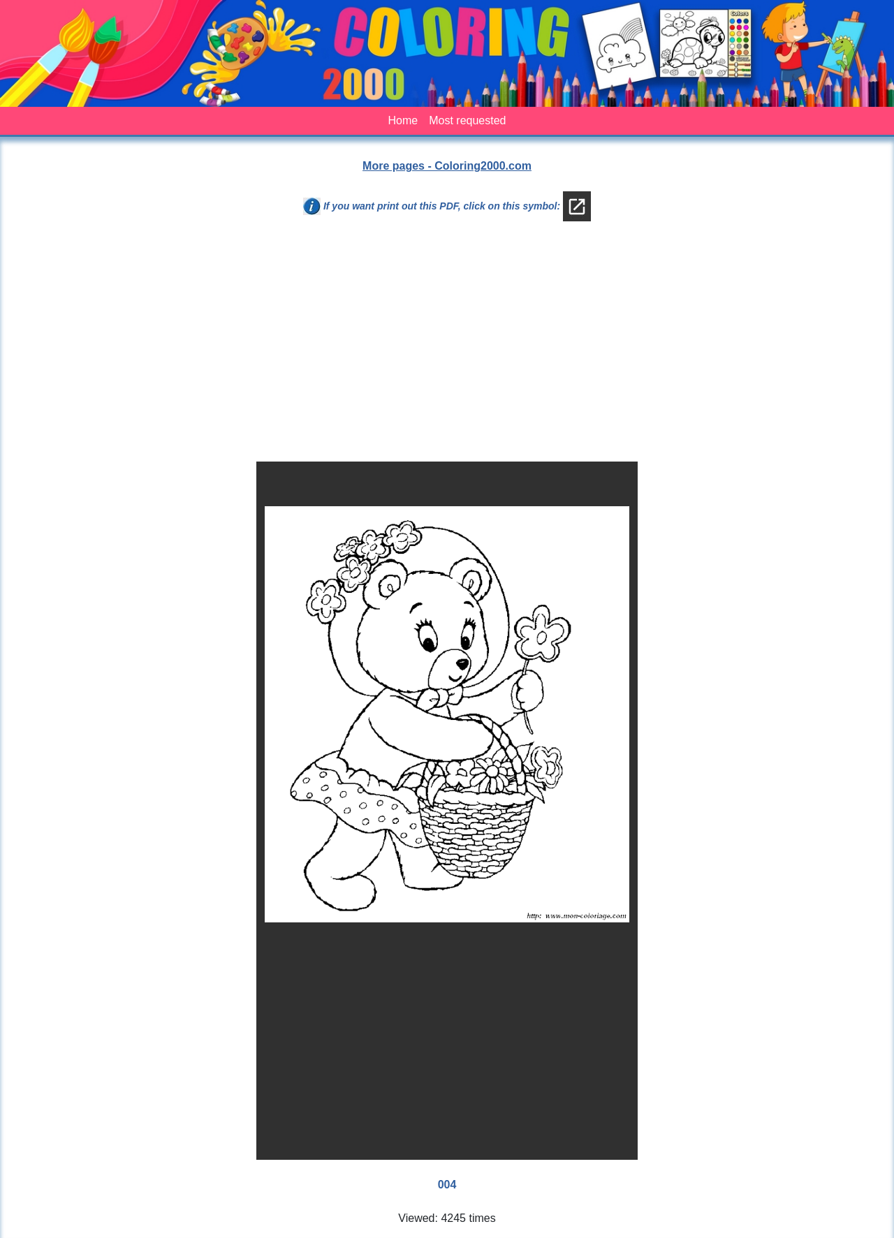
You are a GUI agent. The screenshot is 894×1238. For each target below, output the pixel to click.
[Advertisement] (447, 347)
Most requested (467, 120)
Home (403, 120)
